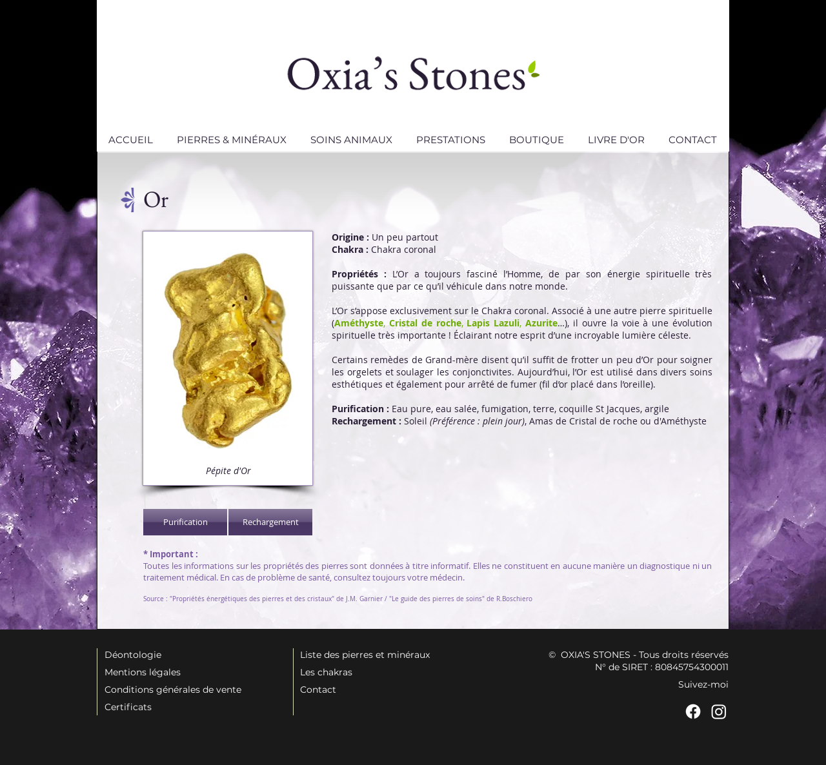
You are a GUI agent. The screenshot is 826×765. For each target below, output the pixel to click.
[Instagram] (719, 711)
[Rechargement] (270, 522)
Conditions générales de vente (173, 689)
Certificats (128, 707)
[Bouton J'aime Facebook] (167, 623)
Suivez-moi (703, 684)
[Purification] (185, 522)
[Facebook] (693, 711)
